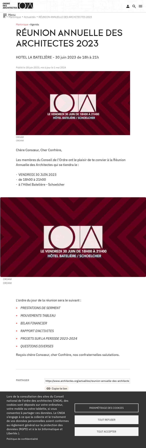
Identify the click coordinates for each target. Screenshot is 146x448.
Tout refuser (106, 419)
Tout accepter (106, 431)
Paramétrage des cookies (106, 408)
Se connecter (128, 6)
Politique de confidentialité (22, 439)
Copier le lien (59, 388)
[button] (140, 6)
